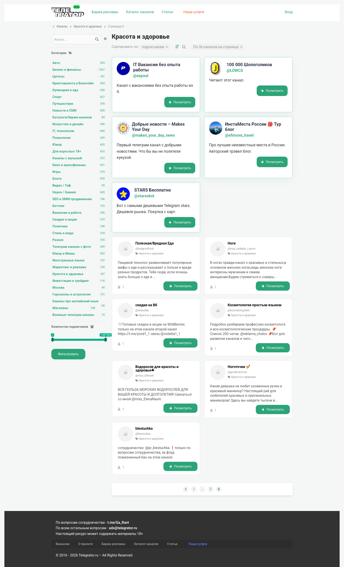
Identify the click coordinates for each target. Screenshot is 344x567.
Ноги (232, 243)
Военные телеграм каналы (79, 315)
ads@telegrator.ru (123, 528)
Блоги (79, 178)
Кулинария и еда (79, 90)
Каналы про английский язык (79, 301)
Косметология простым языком (254, 305)
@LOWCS (235, 70)
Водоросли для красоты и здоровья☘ (157, 368)
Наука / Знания (79, 192)
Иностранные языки (79, 260)
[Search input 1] (72, 39)
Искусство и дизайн (79, 124)
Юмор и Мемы (79, 253)
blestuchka (144, 428)
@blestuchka (142, 433)
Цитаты (79, 76)
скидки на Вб (146, 305)
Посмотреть (180, 102)
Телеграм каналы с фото (79, 247)
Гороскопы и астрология (79, 294)
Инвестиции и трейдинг (79, 281)
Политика (79, 226)
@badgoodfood (144, 248)
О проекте (85, 544)
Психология (79, 138)
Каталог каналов (140, 12)
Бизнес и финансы (79, 69)
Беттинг (79, 206)
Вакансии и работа (79, 212)
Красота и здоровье (79, 274)
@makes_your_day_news (153, 135)
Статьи (167, 12)
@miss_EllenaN (144, 375)
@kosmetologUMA (239, 310)
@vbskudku (142, 310)
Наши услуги (193, 12)
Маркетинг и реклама (79, 267)
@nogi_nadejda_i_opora (241, 248)
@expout (141, 76)
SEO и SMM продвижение (79, 199)
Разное (79, 240)
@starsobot (144, 196)
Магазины (74, 308)
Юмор (79, 144)
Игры (79, 172)
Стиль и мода (79, 233)
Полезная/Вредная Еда (154, 243)
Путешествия (79, 103)
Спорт (79, 97)
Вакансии (63, 544)
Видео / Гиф (79, 185)
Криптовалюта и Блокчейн (79, 83)
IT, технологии (79, 131)
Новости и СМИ (79, 110)
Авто (79, 63)
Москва (79, 287)
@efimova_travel (239, 135)
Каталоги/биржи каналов (79, 117)
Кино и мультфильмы (79, 165)
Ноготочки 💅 (239, 367)
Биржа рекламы (105, 12)
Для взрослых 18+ (79, 151)
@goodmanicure (237, 372)
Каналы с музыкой (79, 158)
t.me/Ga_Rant (118, 522)
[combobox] (155, 47)
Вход (289, 12)
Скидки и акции (79, 219)
